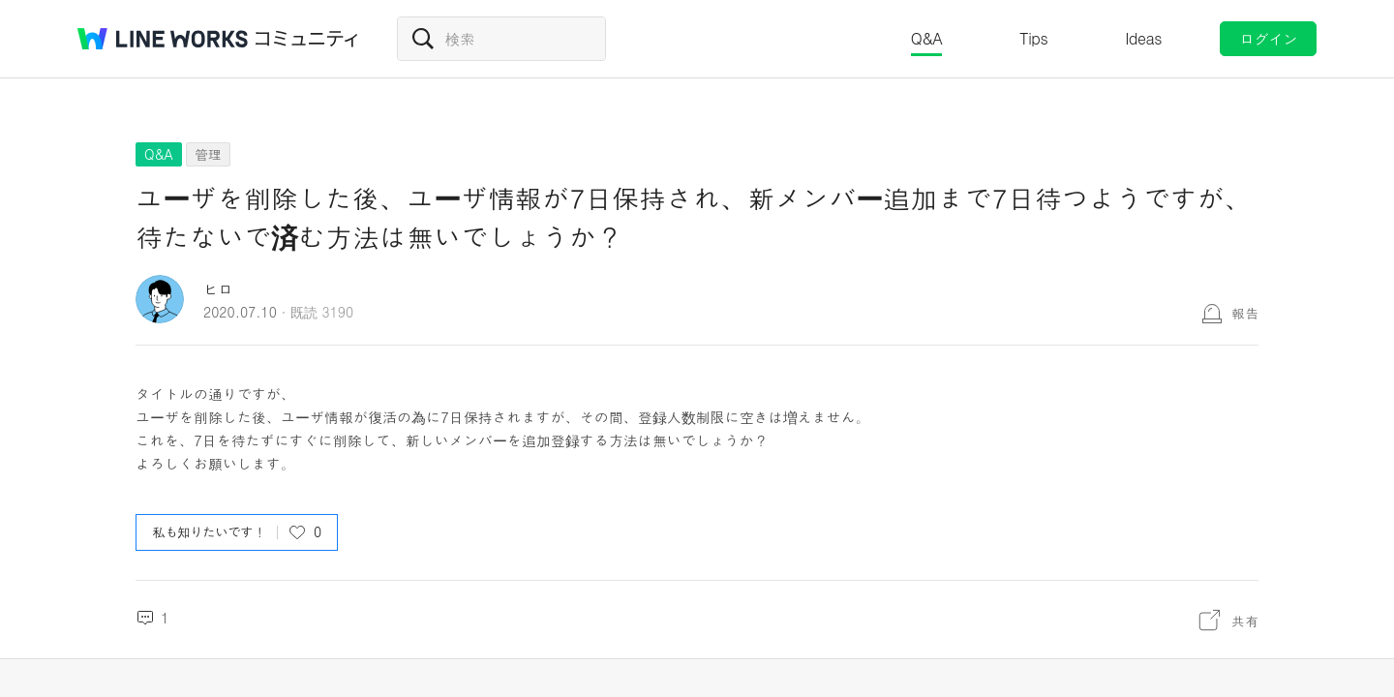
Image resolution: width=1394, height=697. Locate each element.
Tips (1033, 38)
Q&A (927, 38)
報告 (1244, 312)
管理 (208, 154)
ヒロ (217, 289)
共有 (1244, 620)
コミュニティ (307, 38)
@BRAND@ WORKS (162, 38)
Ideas (1143, 38)
